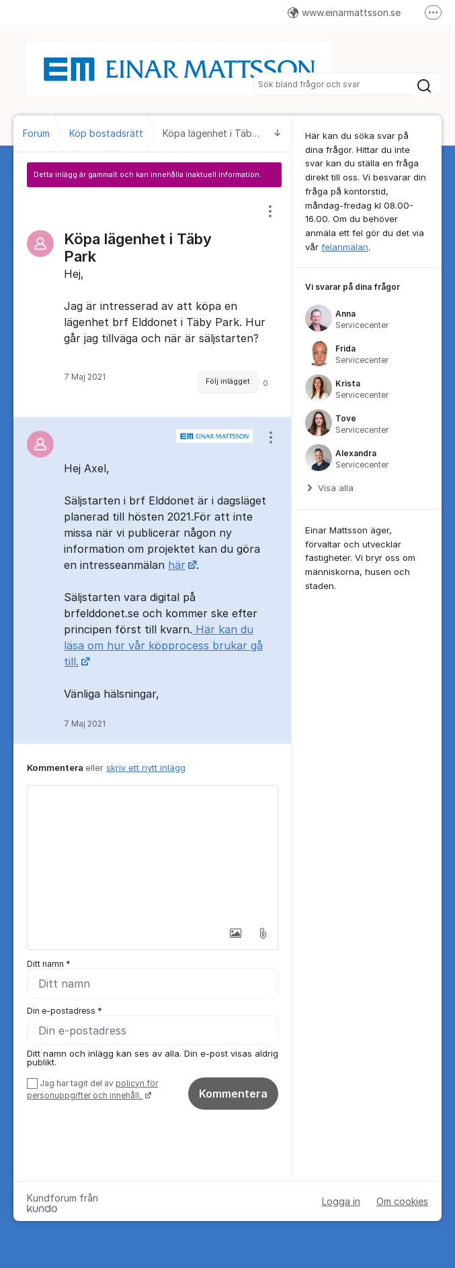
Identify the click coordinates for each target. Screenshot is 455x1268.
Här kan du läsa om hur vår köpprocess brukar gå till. (163, 645)
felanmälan (344, 247)
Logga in (341, 1201)
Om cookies (402, 1201)
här (176, 565)
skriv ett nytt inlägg (145, 767)
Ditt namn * (49, 964)
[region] (152, 302)
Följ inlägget (228, 381)
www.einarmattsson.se (344, 12)
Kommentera (233, 1093)
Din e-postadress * (64, 1011)
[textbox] (153, 853)
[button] (234, 933)
